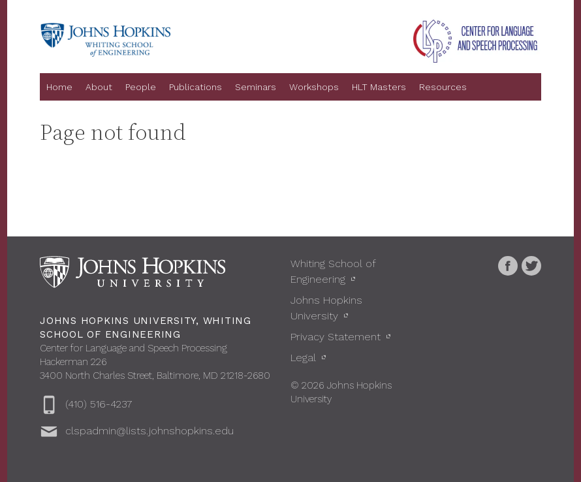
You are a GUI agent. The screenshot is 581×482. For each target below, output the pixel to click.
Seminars (255, 87)
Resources (443, 87)
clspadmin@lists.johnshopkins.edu (149, 431)
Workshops (314, 87)
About (99, 87)
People (140, 87)
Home (59, 87)
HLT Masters (379, 87)
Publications (195, 87)
